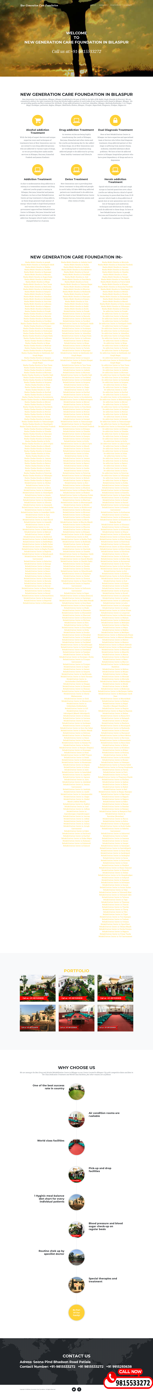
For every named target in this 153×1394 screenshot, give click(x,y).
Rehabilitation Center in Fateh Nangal (76, 647)
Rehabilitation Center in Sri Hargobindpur (115, 875)
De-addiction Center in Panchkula (115, 407)
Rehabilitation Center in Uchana (115, 922)
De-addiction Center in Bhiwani (115, 372)
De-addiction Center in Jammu (115, 458)
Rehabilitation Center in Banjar (37, 569)
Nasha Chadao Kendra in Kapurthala (38, 336)
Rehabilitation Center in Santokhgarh (115, 848)
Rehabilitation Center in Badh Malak (38, 539)
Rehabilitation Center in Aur (37, 527)
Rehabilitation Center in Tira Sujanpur (115, 917)
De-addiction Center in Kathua (115, 461)
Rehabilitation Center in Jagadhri (76, 775)
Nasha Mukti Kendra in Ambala (76, 267)
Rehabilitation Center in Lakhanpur (115, 600)
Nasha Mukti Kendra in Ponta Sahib (115, 282)
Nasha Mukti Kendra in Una (76, 301)
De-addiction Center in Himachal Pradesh (115, 426)
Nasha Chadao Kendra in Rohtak (38, 414)
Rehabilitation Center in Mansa (76, 341)
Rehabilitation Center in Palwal (77, 404)
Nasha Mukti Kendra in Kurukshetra (76, 269)
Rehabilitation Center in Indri (76, 770)
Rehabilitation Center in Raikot (115, 787)
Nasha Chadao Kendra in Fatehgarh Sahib (38, 323)
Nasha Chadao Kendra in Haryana (37, 368)
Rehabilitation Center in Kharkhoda (115, 534)
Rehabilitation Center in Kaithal (76, 392)
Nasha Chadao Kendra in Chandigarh (38, 424)
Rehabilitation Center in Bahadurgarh (37, 554)
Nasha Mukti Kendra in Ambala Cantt (76, 262)
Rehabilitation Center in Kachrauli (76, 833)
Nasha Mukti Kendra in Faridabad (76, 274)
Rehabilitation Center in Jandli (76, 792)
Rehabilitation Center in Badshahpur (38, 547)
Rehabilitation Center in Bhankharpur (76, 497)
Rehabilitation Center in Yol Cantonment (115, 936)
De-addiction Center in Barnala (115, 316)
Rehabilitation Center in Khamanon (115, 517)
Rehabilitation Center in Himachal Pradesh (76, 426)
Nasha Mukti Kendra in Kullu (76, 309)
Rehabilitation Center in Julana (76, 824)
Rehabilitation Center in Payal (115, 775)
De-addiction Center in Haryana (115, 368)
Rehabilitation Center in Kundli (115, 586)
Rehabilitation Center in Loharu (115, 608)
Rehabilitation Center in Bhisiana (76, 510)
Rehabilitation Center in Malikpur (115, 632)
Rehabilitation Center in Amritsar (76, 314)
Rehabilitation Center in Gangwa (76, 672)
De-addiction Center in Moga (115, 343)
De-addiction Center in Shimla (115, 448)
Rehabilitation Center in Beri (76, 483)
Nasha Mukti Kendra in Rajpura (37, 306)
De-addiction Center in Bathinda (115, 318)
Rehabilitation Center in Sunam (115, 885)
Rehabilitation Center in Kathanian (115, 512)
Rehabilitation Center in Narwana (115, 738)
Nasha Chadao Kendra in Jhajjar (38, 387)
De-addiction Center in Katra (115, 471)
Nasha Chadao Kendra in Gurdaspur (37, 328)
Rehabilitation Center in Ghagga (76, 684)
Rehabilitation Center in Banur (37, 571)
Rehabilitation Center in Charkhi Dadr (76, 375)
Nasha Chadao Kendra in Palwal (38, 404)
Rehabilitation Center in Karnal (76, 394)
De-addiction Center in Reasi (115, 466)
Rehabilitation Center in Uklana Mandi (115, 927)
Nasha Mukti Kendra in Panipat (115, 277)
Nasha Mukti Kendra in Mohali (115, 292)
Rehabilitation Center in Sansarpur (115, 846)
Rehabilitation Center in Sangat (115, 843)
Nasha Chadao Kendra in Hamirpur (38, 434)
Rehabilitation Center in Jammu (76, 458)
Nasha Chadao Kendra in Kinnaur (37, 439)
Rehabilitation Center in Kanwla (115, 493)
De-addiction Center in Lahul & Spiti (115, 444)
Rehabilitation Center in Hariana (76, 740)
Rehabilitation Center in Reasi (76, 466)
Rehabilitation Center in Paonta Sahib (115, 765)
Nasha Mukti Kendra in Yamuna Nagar (76, 284)
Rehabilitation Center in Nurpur (115, 760)
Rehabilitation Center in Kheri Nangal (115, 539)
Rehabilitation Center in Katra (76, 471)
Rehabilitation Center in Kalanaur (76, 841)
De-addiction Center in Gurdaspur (115, 328)
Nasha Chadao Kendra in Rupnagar (38, 350)
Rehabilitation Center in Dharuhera (76, 618)
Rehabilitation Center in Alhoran (37, 502)
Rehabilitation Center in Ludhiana (77, 338)
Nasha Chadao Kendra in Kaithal (37, 392)
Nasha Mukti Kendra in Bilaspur (115, 284)
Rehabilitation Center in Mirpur (115, 672)
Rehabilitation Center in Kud (115, 581)
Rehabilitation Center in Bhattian (76, 500)
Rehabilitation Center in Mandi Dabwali (115, 645)
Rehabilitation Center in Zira (37, 485)
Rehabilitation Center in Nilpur (115, 750)
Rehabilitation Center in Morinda (115, 679)
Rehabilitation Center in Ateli (38, 524)
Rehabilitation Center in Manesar (115, 649)
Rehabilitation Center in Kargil (115, 500)
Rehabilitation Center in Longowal (115, 613)
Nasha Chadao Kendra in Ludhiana (38, 338)
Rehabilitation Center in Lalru (115, 603)
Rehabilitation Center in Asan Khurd (38, 520)
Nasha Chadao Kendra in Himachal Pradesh (37, 426)
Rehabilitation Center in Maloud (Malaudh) (115, 637)
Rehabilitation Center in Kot (115, 571)
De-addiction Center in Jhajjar (115, 387)
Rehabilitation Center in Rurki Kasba (115, 826)
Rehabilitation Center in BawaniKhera (37, 596)
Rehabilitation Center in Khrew (115, 554)
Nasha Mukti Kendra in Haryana (115, 269)
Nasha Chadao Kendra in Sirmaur (37, 451)
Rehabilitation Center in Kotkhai (115, 573)
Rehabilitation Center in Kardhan (115, 497)
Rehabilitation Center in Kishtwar (115, 556)
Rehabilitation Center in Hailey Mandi (76, 730)
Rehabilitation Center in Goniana (76, 718)
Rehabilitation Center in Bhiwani (76, 372)
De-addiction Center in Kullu (115, 441)
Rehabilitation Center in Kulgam (115, 583)
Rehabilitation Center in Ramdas (115, 806)
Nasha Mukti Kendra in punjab (37, 262)
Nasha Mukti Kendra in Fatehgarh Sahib (37, 265)
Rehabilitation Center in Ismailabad (76, 772)
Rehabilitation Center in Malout (115, 640)
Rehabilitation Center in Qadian (115, 782)
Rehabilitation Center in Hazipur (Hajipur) (76, 748)
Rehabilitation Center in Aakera (38, 488)
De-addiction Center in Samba (115, 468)
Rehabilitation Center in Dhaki (76, 608)
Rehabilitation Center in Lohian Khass (115, 610)
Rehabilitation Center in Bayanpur (38, 598)
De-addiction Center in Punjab (115, 311)
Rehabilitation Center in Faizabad (76, 637)
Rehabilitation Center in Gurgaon (76, 382)
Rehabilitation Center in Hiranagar (76, 750)
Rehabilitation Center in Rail (115, 789)
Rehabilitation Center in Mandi (76, 446)
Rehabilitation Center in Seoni (115, 863)
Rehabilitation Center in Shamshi (115, 870)
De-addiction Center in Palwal (115, 404)
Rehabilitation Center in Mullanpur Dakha (115, 691)
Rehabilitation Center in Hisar (76, 385)
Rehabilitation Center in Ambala (76, 370)
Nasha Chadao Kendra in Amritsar (38, 314)
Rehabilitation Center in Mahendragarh (76, 399)
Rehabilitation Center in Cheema (76, 569)
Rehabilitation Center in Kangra (76, 436)
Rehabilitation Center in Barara (37, 573)
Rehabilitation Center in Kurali (115, 593)
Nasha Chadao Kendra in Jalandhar (37, 333)
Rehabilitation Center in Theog (115, 909)
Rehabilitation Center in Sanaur (115, 841)
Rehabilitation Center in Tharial (115, 904)
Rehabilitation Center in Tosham (115, 919)
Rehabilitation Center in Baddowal (38, 537)
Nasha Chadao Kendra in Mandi (37, 446)
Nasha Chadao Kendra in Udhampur (37, 475)
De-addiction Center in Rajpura (115, 480)
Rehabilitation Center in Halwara (76, 733)
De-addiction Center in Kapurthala (115, 336)
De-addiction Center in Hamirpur (115, 434)
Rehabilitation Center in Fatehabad (76, 380)
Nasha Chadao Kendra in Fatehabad (37, 380)
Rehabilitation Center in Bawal (37, 593)
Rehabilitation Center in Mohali (76, 478)
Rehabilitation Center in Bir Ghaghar (77, 534)
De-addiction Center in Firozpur (115, 326)
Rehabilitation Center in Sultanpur (115, 882)
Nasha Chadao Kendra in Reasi (37, 466)
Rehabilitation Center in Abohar (38, 483)
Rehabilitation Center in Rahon (115, 784)
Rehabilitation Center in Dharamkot (76, 613)
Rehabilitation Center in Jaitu (76, 779)
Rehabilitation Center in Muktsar (76, 345)
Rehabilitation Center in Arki (38, 517)
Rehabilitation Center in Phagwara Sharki (115, 777)
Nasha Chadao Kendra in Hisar (37, 385)
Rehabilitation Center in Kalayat (76, 846)
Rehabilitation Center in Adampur (38, 490)
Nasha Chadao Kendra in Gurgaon (37, 382)
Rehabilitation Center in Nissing (115, 752)
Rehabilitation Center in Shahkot (115, 865)
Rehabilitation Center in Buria (76, 547)
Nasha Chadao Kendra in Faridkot (37, 321)
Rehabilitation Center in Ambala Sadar (37, 507)
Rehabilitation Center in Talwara (115, 897)
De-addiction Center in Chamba (115, 431)
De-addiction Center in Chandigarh (115, 424)
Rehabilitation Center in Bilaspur (76, 429)
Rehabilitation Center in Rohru (115, 821)
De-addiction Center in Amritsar (115, 314)
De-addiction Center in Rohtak (115, 414)
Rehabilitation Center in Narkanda (115, 728)
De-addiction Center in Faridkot (115, 321)
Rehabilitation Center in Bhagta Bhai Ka (76, 490)
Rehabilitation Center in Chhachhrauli (76, 571)
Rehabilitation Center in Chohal (77, 576)
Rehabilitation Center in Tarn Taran (76, 365)
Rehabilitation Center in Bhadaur (76, 485)
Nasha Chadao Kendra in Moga (37, 343)
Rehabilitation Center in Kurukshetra (76, 397)
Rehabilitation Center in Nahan (115, 713)
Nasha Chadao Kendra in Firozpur (37, 326)
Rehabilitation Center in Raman (115, 804)
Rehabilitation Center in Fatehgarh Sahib (76, 323)
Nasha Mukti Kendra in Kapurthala (37, 277)
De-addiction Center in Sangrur (115, 358)
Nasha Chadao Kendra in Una (38, 456)
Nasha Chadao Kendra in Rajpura (37, 480)
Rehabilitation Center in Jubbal (76, 819)
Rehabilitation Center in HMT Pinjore (76, 755)
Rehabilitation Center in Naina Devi (115, 716)
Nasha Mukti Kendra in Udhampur (115, 306)
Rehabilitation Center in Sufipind (115, 877)
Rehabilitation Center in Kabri (76, 831)
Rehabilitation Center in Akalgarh (38, 497)
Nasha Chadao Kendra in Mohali (38, 478)
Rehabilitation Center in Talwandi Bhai (115, 892)
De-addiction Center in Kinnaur (115, 439)
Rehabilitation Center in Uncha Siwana (115, 929)
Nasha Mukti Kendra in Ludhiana (37, 304)
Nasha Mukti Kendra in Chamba (115, 272)
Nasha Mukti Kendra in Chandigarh (115, 289)
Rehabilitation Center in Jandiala (76, 789)
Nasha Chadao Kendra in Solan (37, 453)
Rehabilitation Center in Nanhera (115, 723)
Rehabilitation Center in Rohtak (76, 414)
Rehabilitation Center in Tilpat (115, 914)
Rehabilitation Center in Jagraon (76, 777)
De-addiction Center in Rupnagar (115, 350)
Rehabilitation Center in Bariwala (38, 578)
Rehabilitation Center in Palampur (115, 762)
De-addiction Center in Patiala (115, 348)
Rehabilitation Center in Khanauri (115, 524)
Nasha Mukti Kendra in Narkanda (76, 292)
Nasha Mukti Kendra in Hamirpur (76, 296)
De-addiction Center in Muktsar (115, 345)
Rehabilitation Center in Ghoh (76, 699)
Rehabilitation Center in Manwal (115, 657)
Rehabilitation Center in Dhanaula (77, 610)
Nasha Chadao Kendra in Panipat (37, 409)
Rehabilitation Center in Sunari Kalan (115, 887)
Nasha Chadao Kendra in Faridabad (38, 377)
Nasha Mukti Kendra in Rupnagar (37, 272)
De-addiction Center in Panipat (115, 409)
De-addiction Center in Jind (115, 390)
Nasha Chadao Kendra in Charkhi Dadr (37, 375)
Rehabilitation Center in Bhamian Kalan (76, 495)
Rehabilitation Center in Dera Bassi (76, 603)
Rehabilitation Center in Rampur (115, 809)
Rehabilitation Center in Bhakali (76, 493)
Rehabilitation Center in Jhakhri (76, 804)
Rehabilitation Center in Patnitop (76, 473)
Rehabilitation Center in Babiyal (37, 532)
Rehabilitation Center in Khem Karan (115, 537)
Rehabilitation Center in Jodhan (76, 809)
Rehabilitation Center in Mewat (77, 402)
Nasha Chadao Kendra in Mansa (38, 341)
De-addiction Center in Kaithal (115, 392)
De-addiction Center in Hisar (115, 385)
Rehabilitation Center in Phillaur (115, 779)
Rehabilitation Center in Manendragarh (115, 647)
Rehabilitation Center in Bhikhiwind (76, 507)
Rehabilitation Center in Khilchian (115, 542)
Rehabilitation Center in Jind (76, 390)
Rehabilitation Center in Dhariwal (76, 615)
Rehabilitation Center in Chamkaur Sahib (76, 554)
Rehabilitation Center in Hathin (76, 745)
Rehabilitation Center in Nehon (115, 745)
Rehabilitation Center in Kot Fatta (115, 564)
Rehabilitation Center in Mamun (115, 642)
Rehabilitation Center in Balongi (37, 564)
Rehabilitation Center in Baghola (37, 551)
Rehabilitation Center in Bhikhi (77, 505)
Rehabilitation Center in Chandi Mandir (76, 559)
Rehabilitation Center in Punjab (76, 311)
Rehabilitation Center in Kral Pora (115, 578)
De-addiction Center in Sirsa (115, 417)
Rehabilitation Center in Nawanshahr (115, 740)
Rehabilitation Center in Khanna (115, 527)
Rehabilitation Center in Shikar (115, 873)
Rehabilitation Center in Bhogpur (76, 515)
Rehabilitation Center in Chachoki (77, 549)
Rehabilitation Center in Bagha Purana (37, 549)
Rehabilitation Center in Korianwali (115, 561)
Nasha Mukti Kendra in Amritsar (37, 301)
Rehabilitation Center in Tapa (115, 900)
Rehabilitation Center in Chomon (76, 578)
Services (103, 5)
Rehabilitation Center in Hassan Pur (76, 743)
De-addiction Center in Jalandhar (115, 333)
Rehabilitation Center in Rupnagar (76, 350)
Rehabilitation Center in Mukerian (115, 689)
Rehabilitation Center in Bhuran (76, 529)
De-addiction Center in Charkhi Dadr (115, 375)
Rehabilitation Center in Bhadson (76, 488)
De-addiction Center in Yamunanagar (115, 421)
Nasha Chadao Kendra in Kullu (37, 441)
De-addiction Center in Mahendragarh (115, 399)
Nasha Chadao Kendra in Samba (38, 468)
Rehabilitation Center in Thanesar (115, 902)
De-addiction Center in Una (115, 456)
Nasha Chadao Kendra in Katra (37, 471)
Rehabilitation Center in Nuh (115, 755)
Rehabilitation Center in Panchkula (76, 407)
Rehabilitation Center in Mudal (115, 684)
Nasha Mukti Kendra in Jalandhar (38, 296)
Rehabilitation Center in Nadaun (115, 701)
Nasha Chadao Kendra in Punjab (38, 311)
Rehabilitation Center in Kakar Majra (76, 838)
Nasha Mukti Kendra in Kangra (76, 299)
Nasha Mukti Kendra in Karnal (76, 272)
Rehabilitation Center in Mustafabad (115, 699)
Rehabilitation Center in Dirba (76, 630)
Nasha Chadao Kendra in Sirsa (37, 417)
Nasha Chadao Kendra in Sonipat (37, 419)
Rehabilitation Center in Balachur (38, 561)
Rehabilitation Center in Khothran (115, 551)
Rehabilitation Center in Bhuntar (76, 527)
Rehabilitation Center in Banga (37, 566)
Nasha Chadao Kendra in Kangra (38, 436)
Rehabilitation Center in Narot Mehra (115, 735)
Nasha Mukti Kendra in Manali (115, 301)
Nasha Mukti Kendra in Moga (38, 282)
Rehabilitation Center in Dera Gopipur (76, 605)
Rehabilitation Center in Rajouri (77, 463)
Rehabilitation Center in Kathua (76, 461)
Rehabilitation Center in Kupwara (115, 591)
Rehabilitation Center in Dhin (76, 623)
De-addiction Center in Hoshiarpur (115, 331)
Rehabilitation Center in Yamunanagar (76, 421)
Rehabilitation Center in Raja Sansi (115, 794)
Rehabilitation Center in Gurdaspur (76, 328)
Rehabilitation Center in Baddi (37, 534)
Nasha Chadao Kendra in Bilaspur (37, 429)
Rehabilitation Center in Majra (115, 627)
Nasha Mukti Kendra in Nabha (37, 267)
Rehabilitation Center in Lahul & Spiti (76, 444)
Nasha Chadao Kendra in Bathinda (38, 318)
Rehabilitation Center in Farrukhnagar (76, 645)
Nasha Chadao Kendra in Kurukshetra (37, 397)
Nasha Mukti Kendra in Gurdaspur (38, 299)
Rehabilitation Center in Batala (37, 591)
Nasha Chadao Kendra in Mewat (38, 402)
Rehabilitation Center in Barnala (37, 581)
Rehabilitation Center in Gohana (76, 716)
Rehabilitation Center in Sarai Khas (115, 851)
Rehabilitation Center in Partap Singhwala (115, 767)
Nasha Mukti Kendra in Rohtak (76, 287)
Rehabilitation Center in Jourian (76, 816)
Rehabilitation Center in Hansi (76, 738)
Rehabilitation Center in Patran (115, 770)
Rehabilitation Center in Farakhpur (76, 640)
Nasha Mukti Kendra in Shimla (115, 294)
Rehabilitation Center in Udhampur (76, 475)
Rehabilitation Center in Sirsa (76, 417)
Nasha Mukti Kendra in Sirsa (76, 282)
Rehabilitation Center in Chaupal (76, 564)
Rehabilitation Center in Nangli (115, 721)
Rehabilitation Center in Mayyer (115, 662)
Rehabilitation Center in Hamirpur (76, 434)
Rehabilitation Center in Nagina (115, 708)
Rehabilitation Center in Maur (115, 659)
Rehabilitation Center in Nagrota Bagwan (115, 711)
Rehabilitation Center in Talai (115, 890)
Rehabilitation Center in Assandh (37, 522)
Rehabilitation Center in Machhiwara (115, 615)
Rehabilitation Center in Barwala (37, 583)
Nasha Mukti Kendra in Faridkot (37, 269)
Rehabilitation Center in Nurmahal (115, 757)
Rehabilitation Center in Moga (76, 343)
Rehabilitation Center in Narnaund (115, 733)
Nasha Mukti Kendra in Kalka (76, 265)
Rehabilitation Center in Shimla (76, 448)
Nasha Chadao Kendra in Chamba (37, 431)
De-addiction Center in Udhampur (115, 475)
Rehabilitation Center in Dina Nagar (76, 627)
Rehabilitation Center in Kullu (76, 441)
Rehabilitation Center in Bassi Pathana (38, 588)
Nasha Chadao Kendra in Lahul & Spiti (37, 444)
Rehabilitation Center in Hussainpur (76, 762)
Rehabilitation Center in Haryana (76, 368)
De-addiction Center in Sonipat (115, 419)
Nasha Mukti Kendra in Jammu (115, 267)
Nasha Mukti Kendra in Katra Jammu (115, 304)
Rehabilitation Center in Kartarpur (115, 505)
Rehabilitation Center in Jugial (76, 821)
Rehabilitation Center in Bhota (76, 520)
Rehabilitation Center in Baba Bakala (38, 529)
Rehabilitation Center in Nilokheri (115, 748)
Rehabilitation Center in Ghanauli (76, 686)
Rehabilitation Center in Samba (76, 468)
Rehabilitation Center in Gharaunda (76, 691)
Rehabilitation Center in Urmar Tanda (115, 934)
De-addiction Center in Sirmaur (115, 451)
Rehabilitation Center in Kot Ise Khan (115, 566)
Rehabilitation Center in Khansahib (115, 529)
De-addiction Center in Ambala (115, 370)
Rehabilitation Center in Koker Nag (115, 559)
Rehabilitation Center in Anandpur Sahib (37, 512)
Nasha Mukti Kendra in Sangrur (38, 292)
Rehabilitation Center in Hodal (76, 757)
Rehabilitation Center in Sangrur (76, 358)
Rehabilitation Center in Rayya (115, 819)
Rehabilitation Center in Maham (115, 618)
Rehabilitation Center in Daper (76, 593)
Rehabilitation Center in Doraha (77, 632)
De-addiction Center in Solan (115, 453)
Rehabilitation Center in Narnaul (115, 730)
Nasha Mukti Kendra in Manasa (38, 274)
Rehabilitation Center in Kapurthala (76, 336)
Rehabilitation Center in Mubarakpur (115, 681)
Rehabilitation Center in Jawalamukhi (76, 794)
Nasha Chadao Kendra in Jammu (37, 458)
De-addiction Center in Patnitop (115, 473)
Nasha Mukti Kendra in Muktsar (37, 279)
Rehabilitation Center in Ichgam (76, 765)
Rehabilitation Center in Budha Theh (76, 539)
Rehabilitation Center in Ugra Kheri (115, 924)
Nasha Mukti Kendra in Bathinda (37, 287)
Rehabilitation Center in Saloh (115, 836)
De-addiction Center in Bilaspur (115, 429)
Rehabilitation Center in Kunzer (115, 588)
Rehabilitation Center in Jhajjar (76, 387)
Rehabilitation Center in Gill (76, 708)
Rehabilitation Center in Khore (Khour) (115, 547)
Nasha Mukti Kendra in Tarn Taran (38, 284)
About (93, 5)
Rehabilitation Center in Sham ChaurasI (115, 868)
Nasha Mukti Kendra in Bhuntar (76, 289)
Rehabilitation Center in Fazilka (76, 654)
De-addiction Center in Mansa (115, 341)
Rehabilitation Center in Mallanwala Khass (115, 635)
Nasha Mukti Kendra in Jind (76, 277)
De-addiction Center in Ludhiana (115, 338)
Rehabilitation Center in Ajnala (37, 495)
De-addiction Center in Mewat (115, 402)
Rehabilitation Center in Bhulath (76, 524)
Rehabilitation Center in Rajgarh (115, 797)
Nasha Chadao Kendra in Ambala (37, 370)
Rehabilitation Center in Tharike (115, 907)
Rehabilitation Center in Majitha (115, 625)
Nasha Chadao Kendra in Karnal (38, 394)
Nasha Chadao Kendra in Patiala (38, 348)
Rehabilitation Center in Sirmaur (76, 451)
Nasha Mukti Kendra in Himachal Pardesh (115, 265)
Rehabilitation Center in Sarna (115, 858)
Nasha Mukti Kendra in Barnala (38, 309)
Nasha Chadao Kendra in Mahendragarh (37, 399)
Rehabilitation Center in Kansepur (115, 490)
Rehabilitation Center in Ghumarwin (77, 701)
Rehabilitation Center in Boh (76, 537)
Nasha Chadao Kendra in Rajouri (38, 463)
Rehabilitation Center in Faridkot (76, 321)
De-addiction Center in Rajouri (115, 463)
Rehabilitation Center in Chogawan (76, 573)
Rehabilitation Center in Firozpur (76, 326)
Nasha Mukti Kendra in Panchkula (76, 279)
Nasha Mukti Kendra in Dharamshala (115, 296)
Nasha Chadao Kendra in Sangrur (37, 358)
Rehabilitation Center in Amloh (38, 510)
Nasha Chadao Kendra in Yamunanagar (38, 421)
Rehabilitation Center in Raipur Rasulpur (115, 792)
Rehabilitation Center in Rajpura (76, 480)
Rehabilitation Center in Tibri (115, 912)
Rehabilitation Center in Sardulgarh (115, 853)
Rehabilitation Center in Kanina (115, 488)
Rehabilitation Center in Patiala (76, 348)
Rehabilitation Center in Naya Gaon (115, 743)
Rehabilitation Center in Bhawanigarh (76, 502)
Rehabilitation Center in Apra (38, 515)
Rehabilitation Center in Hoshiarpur (76, 331)
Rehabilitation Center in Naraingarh (115, 725)
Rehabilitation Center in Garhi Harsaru (76, 676)
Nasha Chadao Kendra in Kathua (38, 461)
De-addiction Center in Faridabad (115, 377)
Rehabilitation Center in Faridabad (76, 377)
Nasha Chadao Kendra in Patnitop (37, 473)
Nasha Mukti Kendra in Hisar (115, 274)
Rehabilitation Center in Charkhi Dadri (76, 561)
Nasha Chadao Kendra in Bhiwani (37, 372)
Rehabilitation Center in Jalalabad (76, 782)
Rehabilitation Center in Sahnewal (115, 833)
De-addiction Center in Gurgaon (115, 382)
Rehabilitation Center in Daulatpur (76, 598)
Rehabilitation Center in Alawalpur (37, 500)
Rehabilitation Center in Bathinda (76, 318)
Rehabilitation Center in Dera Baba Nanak (76, 600)
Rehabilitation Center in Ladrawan (115, 596)
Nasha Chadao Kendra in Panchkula (37, 407)
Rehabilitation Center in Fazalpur (76, 652)
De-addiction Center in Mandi (115, 446)
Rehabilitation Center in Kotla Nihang (115, 576)
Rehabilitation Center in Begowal (37, 600)
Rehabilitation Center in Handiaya (76, 735)
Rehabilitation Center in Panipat (76, 409)
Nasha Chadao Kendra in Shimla (38, 448)
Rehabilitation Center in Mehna (115, 669)
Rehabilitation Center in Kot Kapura (115, 569)
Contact (128, 5)
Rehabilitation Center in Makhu (115, 630)
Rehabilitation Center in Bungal (76, 544)
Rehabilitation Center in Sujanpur (115, 880)
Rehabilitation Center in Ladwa (115, 598)
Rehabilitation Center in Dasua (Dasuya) (76, 596)
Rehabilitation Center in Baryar (38, 586)
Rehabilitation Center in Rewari (76, 412)
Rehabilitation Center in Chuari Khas (76, 581)
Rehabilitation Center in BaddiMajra (37, 542)
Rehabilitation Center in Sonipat (76, 419)
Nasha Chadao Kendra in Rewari (38, 412)
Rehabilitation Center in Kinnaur (76, 439)
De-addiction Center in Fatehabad (115, 380)
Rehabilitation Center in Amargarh (37, 505)
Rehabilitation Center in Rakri (115, 801)
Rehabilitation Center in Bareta (37, 576)
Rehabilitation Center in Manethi (115, 652)
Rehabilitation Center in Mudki (115, 686)
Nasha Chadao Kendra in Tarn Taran (37, 365)
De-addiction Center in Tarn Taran (115, 365)
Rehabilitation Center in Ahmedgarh (38, 493)
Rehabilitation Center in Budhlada (77, 542)
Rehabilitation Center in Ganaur (76, 669)
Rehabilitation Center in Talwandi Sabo (115, 895)
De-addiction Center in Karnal (115, 394)
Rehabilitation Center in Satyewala (115, 860)
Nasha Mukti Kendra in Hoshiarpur (37, 289)
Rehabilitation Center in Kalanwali (76, 843)
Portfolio (115, 5)
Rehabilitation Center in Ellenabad (76, 635)
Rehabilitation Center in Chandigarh (76, 424)
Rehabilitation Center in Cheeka (76, 566)
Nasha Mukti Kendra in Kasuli (76, 294)
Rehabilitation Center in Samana (115, 838)
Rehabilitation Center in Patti (115, 772)
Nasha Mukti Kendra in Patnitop (115, 309)
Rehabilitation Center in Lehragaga (115, 605)
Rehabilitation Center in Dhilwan (76, 620)
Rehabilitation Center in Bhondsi (76, 517)
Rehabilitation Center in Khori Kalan (115, 549)
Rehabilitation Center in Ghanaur (76, 689)
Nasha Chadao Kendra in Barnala (37, 316)
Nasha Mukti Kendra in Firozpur (37, 294)
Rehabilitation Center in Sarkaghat (115, 855)
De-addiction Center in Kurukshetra (115, 397)
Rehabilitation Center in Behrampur (37, 603)
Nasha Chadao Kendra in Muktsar (37, 345)
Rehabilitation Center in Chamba (76, 431)
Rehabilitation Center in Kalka (115, 483)
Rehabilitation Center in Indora (76, 767)
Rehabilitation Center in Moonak (115, 676)
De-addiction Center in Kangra (115, 436)
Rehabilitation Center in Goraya (77, 721)
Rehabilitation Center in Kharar (115, 532)
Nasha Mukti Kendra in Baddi (76, 306)
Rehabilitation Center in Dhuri (76, 625)
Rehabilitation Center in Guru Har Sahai (76, 728)
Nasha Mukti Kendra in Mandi (115, 299)
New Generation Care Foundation (39, 5)
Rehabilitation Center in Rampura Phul (115, 811)
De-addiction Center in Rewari (115, 412)
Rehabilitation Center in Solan (76, 453)
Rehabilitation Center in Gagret (76, 667)
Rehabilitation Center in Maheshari (115, 620)
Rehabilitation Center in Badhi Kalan (37, 544)
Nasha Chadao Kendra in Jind (38, 390)
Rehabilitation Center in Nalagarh (115, 718)
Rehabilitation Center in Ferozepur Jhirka (76, 657)
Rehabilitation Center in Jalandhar (76, 333)
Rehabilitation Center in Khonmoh (115, 544)
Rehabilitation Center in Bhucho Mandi (76, 522)
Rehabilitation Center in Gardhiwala (76, 674)
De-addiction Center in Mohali (115, 478)
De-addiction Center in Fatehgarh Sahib (115, 323)
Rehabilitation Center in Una (76, 456)
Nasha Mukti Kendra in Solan (76, 304)
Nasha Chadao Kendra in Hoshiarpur (37, 331)
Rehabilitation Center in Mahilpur (115, 623)
